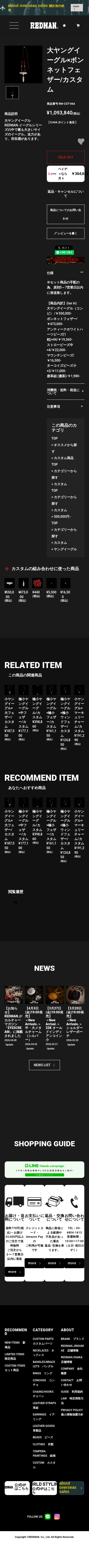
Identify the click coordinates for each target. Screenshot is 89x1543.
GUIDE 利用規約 (72, 1391)
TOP (55, 438)
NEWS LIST (42, 1065)
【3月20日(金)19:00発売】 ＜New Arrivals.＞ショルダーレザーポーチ (75, 1022)
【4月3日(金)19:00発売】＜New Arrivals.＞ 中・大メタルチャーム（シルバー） (34, 1023)
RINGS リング (42, 1373)
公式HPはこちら (22, 1487)
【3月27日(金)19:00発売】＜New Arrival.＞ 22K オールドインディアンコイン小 (54, 1023)
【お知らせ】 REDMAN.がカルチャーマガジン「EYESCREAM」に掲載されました (13, 1022)
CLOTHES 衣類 (43, 1444)
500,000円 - (62, 516)
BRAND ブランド (72, 1339)
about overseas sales (70, 1488)
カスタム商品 (64, 458)
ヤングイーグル (65, 549)
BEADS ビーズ (43, 1437)
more (76, 6)
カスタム (60, 484)
